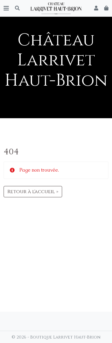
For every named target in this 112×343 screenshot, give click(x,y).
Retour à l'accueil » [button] (32, 191)
